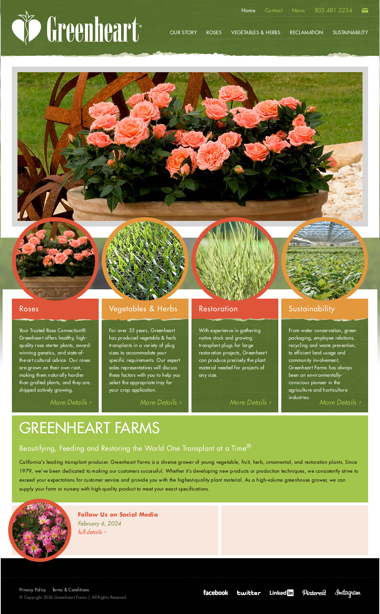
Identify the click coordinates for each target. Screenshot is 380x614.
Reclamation (306, 32)
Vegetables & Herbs (255, 32)
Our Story (183, 32)
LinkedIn (282, 592)
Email (365, 11)
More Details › (70, 402)
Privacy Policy (32, 589)
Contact (273, 10)
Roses (214, 32)
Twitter (249, 592)
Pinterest (314, 592)
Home (248, 10)
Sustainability (350, 32)
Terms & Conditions (70, 589)
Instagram (348, 593)
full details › (92, 532)
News (298, 10)
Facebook (215, 592)
